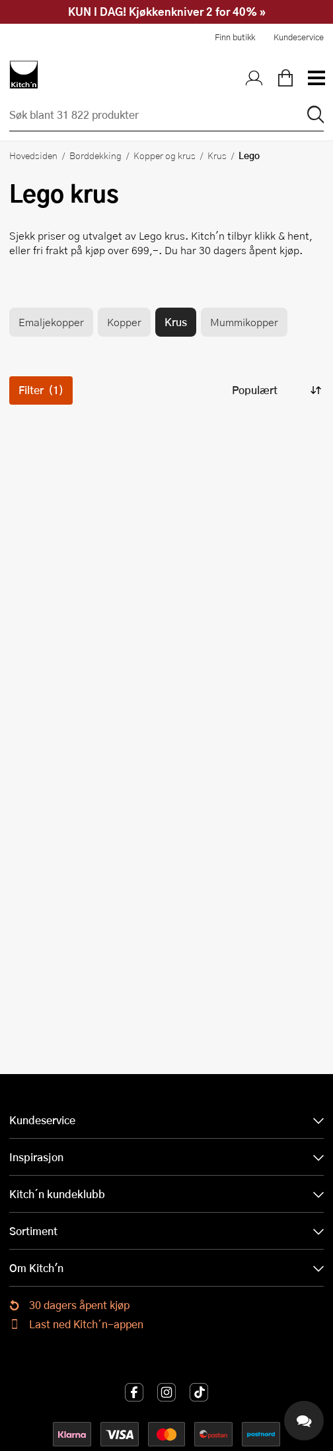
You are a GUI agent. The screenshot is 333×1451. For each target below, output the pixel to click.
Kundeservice (299, 37)
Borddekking (95, 155)
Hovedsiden (33, 155)
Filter (40, 389)
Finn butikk (235, 37)
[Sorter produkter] (275, 390)
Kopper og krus (164, 155)
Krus (217, 155)
